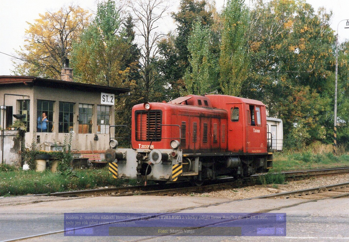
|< (70, 231)
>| (280, 231)
